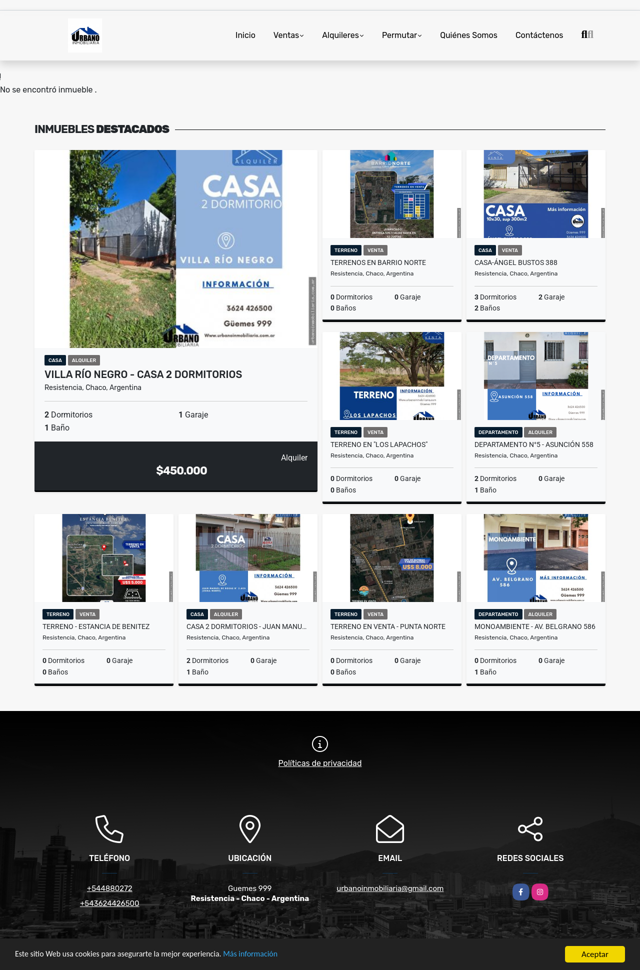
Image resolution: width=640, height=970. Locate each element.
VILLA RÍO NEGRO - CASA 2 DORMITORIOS (143, 374)
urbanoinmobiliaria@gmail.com (390, 888)
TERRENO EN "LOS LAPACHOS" (379, 444)
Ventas (286, 35)
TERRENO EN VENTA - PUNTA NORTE (388, 626)
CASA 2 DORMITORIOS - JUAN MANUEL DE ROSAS (248, 626)
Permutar (399, 35)
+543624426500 (110, 903)
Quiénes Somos (469, 35)
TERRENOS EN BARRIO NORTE (378, 262)
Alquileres (340, 35)
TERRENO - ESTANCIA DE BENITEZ (96, 626)
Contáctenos (540, 35)
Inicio (246, 35)
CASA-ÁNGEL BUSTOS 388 (516, 262)
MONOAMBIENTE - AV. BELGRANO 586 (535, 626)
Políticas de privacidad (320, 763)
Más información (267, 955)
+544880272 (109, 888)
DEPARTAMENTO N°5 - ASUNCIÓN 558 (534, 444)
